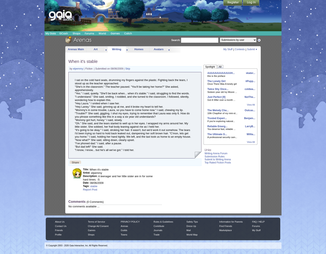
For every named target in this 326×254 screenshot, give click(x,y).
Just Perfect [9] (216, 97)
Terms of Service (96, 221)
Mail (188, 230)
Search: (175, 40)
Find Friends (225, 226)
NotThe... (249, 97)
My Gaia (51, 33)
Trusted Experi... (217, 118)
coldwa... (249, 89)
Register (233, 3)
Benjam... (249, 118)
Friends (59, 230)
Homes (138, 49)
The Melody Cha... (218, 110)
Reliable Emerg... (217, 126)
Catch (128, 33)
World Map (192, 234)
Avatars (158, 49)
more (106, 49)
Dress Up (191, 226)
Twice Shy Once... (217, 89)
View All (251, 104)
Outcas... (249, 110)
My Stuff (227, 49)
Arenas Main (76, 49)
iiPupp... (250, 81)
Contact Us (61, 226)
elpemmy (78, 68)
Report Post (90, 189)
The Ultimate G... (217, 134)
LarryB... (249, 126)
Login (251, 3)
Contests (240, 49)
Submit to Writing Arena (218, 159)
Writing (116, 49)
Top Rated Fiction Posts (218, 162)
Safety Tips (192, 221)
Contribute (159, 226)
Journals (158, 230)
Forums (89, 33)
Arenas (124, 226)
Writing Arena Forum (216, 153)
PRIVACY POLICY (130, 221)
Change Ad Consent (98, 226)
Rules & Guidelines (163, 221)
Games (115, 33)
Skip (127, 68)
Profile (58, 234)
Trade (156, 234)
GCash (63, 33)
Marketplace (225, 230)
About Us (59, 221)
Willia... (250, 134)
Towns (124, 234)
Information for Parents (231, 221)
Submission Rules (215, 156)
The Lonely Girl (216, 81)
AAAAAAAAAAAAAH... (221, 73)
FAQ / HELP (258, 221)
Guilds (124, 230)
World (102, 33)
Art (96, 49)
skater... (250, 73)
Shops (76, 33)
